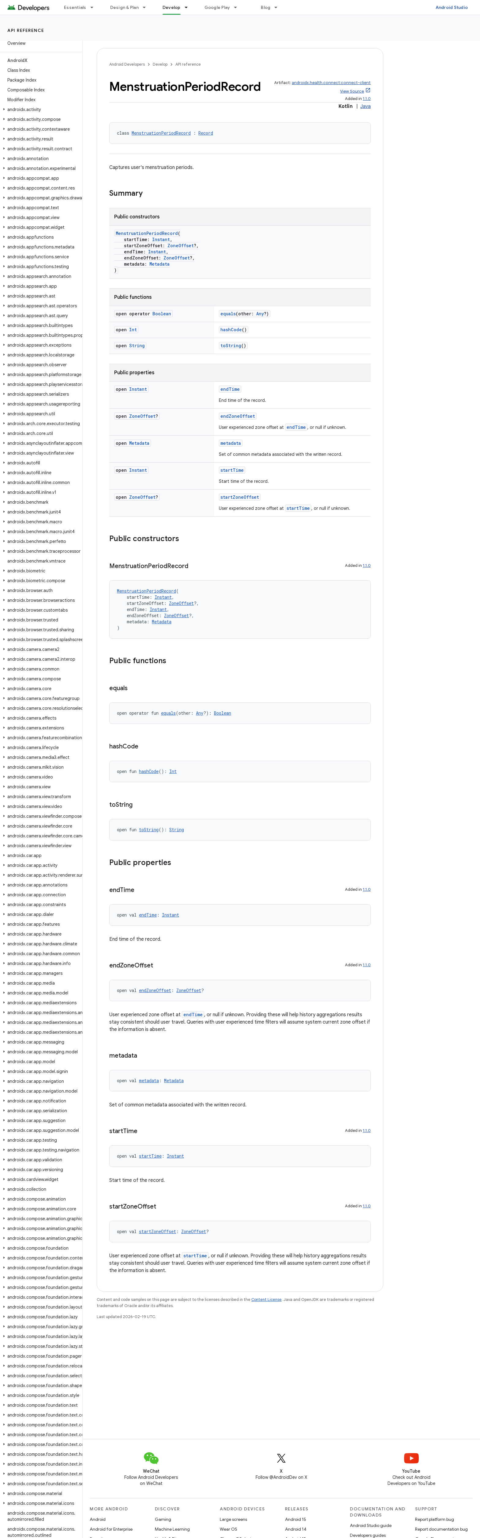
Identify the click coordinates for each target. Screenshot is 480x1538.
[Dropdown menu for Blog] (278, 7)
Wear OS (228, 1529)
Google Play (217, 7)
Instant (161, 239)
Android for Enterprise (111, 1529)
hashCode (231, 330)
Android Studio (452, 7)
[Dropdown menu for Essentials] (94, 7)
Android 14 (295, 1529)
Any (260, 314)
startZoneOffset (239, 497)
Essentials (75, 7)
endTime (230, 389)
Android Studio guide (371, 1525)
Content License (266, 1299)
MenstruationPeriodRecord (161, 133)
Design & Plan (124, 7)
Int (133, 330)
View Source (352, 91)
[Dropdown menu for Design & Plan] (147, 7)
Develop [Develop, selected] (172, 7)
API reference (25, 30)
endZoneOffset (237, 416)
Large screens (233, 1519)
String (137, 345)
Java (365, 106)
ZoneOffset (180, 245)
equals (228, 314)
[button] (40, 109)
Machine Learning (172, 1529)
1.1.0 (367, 98)
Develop (160, 64)
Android (98, 1519)
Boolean (161, 314)
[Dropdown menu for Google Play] (238, 7)
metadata (230, 443)
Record (205, 133)
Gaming (163, 1519)
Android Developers (127, 64)
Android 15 (295, 1519)
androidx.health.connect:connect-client (331, 82)
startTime (232, 470)
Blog (265, 7)
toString (230, 345)
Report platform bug (434, 1519)
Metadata (159, 264)
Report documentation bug (441, 1529)
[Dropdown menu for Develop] (189, 7)
